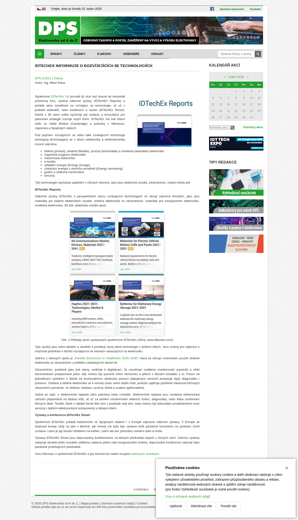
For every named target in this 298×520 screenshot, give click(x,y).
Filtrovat (232, 128)
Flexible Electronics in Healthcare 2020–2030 (106, 358)
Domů (39, 54)
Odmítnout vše (201, 506)
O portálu (141, 489)
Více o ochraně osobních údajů (187, 496)
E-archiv (104, 54)
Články (79, 54)
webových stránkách (145, 454)
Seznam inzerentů (232, 9)
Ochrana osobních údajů (117, 503)
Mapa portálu (90, 503)
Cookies (142, 503)
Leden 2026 (236, 77)
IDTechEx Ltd (60, 96)
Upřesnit (176, 506)
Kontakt (255, 9)
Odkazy (157, 54)
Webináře (131, 54)
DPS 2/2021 (43, 78)
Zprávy (56, 54)
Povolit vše (229, 506)
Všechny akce (253, 127)
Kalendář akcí (224, 65)
